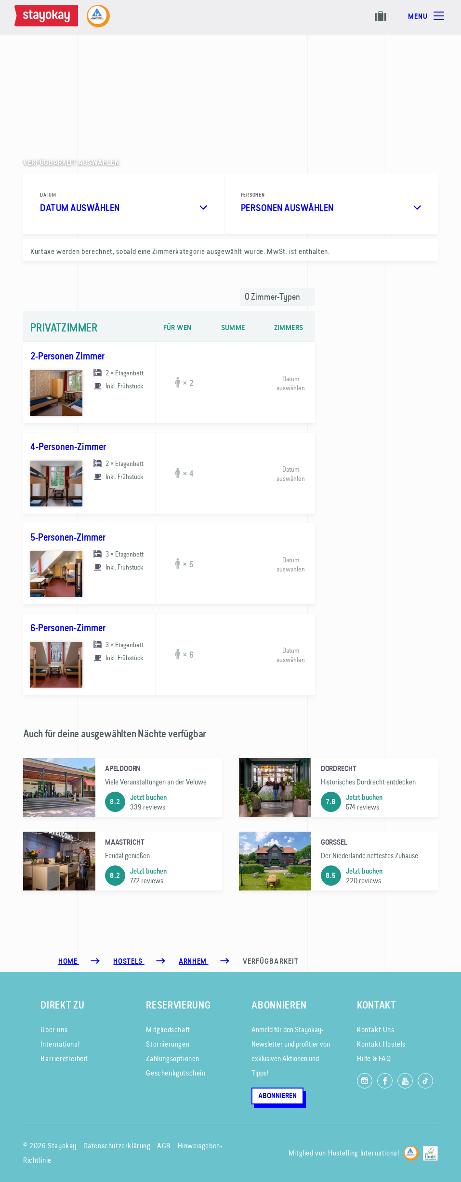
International (59, 1044)
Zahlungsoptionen (172, 1058)
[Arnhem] (194, 961)
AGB (164, 1146)
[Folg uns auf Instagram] (364, 1081)
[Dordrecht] (338, 787)
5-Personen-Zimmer (67, 537)
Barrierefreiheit (64, 1058)
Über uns (53, 1029)
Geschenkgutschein (175, 1073)
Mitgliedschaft (168, 1029)
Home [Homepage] (68, 961)
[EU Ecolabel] (430, 1152)
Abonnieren (277, 1095)
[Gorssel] (338, 861)
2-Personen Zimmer (67, 356)
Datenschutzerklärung (117, 1146)
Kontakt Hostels (381, 1044)
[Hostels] (128, 961)
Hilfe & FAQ (374, 1058)
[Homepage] (48, 17)
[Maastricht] (122, 861)
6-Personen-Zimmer (67, 628)
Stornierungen (167, 1044)
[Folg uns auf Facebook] (385, 1081)
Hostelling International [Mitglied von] (363, 1153)
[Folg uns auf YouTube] (405, 1081)
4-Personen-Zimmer (68, 446)
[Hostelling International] (411, 1152)
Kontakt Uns (376, 1029)
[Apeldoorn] (122, 787)
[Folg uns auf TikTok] (425, 1081)
